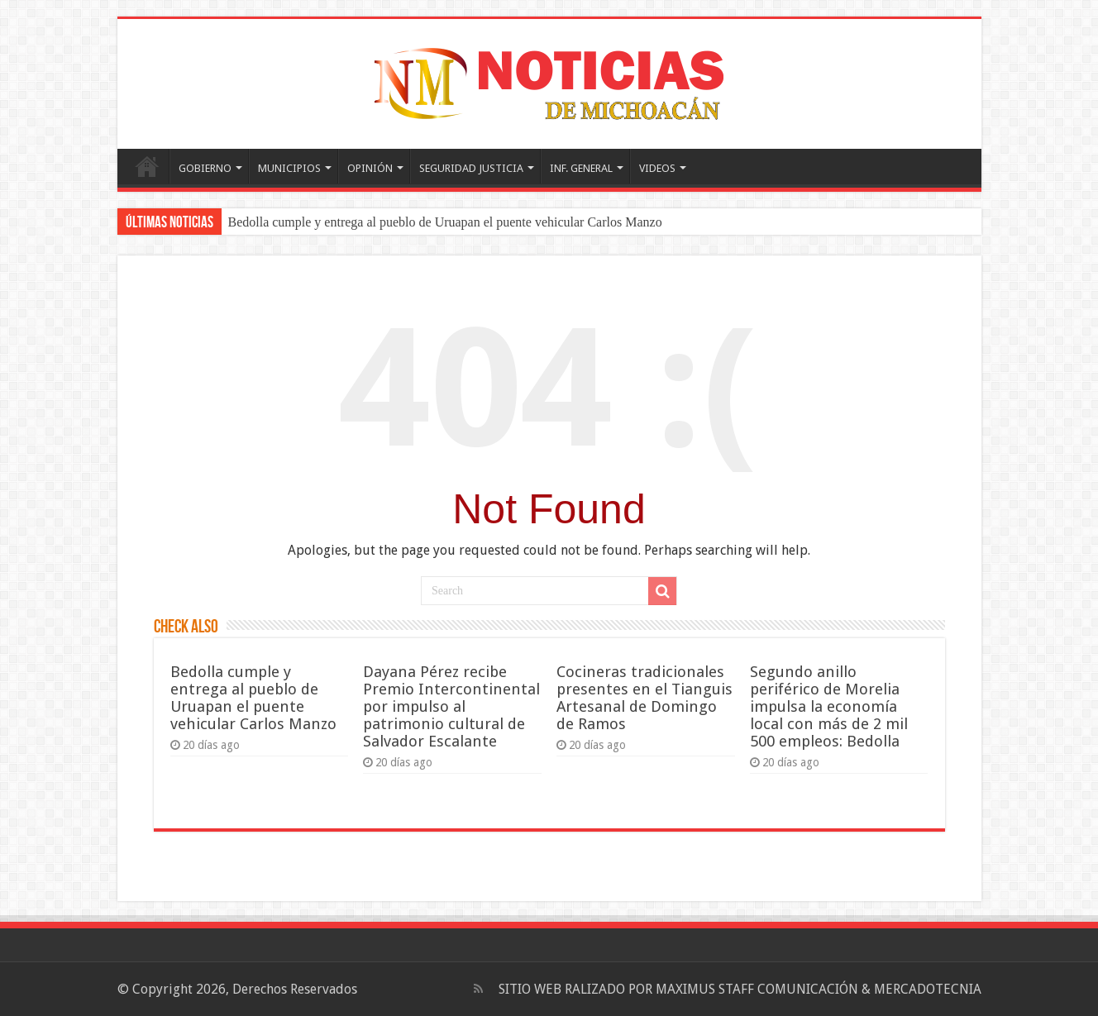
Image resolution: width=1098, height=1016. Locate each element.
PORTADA (147, 166)
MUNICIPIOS (289, 168)
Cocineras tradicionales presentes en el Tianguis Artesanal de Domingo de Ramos (644, 697)
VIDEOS (657, 168)
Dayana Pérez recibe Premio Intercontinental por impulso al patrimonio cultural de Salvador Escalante (451, 706)
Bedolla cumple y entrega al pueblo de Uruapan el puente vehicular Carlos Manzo (445, 222)
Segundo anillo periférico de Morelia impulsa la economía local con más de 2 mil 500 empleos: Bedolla (829, 706)
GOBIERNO (205, 168)
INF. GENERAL (581, 168)
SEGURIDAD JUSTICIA (471, 168)
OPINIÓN (370, 168)
